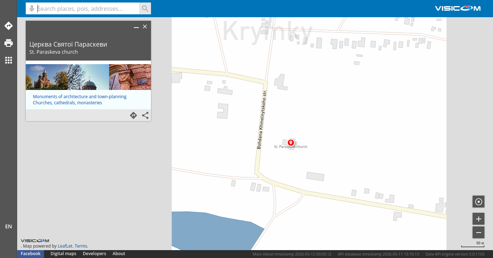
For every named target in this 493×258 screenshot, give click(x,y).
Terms (81, 246)
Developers (94, 253)
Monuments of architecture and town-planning (79, 97)
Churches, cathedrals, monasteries (67, 103)
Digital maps (63, 253)
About (119, 253)
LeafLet (65, 246)
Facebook (30, 253)
